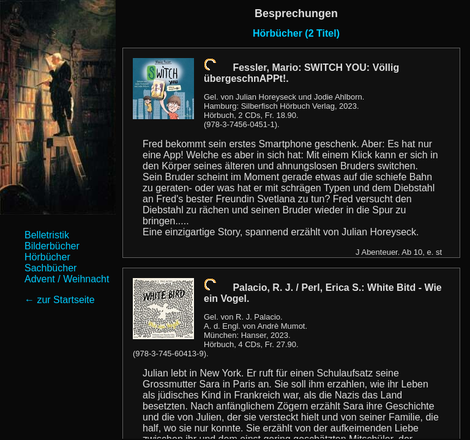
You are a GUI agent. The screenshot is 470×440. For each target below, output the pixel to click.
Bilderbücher (52, 246)
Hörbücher (47, 257)
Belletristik (46, 235)
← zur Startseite (59, 300)
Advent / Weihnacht (66, 279)
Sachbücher (50, 268)
